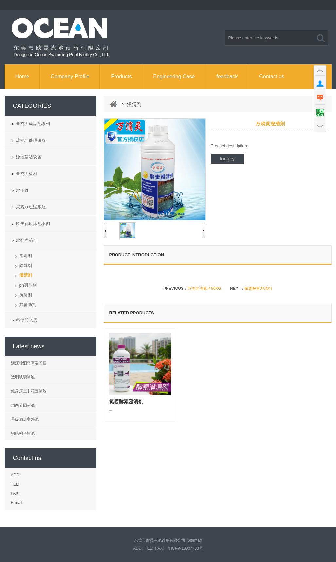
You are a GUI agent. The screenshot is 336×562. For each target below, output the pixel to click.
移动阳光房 (26, 320)
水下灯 (22, 190)
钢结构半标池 (23, 433)
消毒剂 (25, 255)
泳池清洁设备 (29, 157)
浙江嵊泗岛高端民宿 (28, 363)
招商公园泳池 (23, 405)
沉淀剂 (25, 294)
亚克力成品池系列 (33, 123)
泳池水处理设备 (31, 140)
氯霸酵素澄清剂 (258, 288)
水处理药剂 (26, 240)
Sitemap (194, 540)
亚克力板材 (26, 173)
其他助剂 (27, 304)
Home (22, 76)
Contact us (271, 76)
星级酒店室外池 (25, 419)
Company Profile (70, 76)
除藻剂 (25, 265)
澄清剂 (25, 275)
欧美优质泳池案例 (33, 223)
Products (121, 76)
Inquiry (227, 158)
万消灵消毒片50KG (204, 288)
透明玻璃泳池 (23, 377)
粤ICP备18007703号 (185, 548)
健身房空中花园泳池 (28, 391)
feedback (227, 76)
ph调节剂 (28, 285)
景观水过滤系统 (31, 207)
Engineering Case (174, 76)
